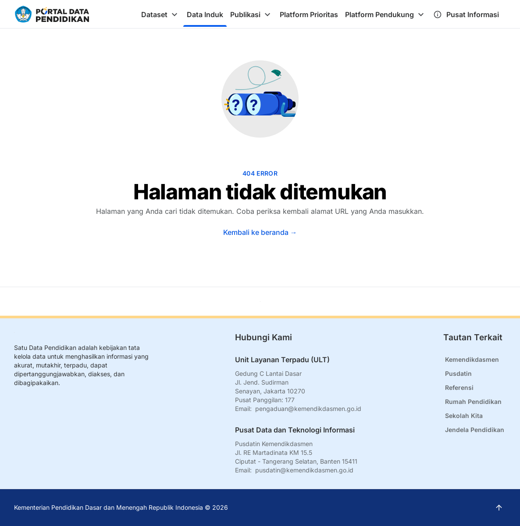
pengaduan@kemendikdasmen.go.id (308, 408)
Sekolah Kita (464, 415)
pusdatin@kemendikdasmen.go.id (304, 470)
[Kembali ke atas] (499, 508)
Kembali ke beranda (260, 232)
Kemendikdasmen (472, 359)
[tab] (160, 14)
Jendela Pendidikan (474, 429)
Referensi (459, 387)
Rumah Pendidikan (473, 401)
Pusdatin (458, 373)
